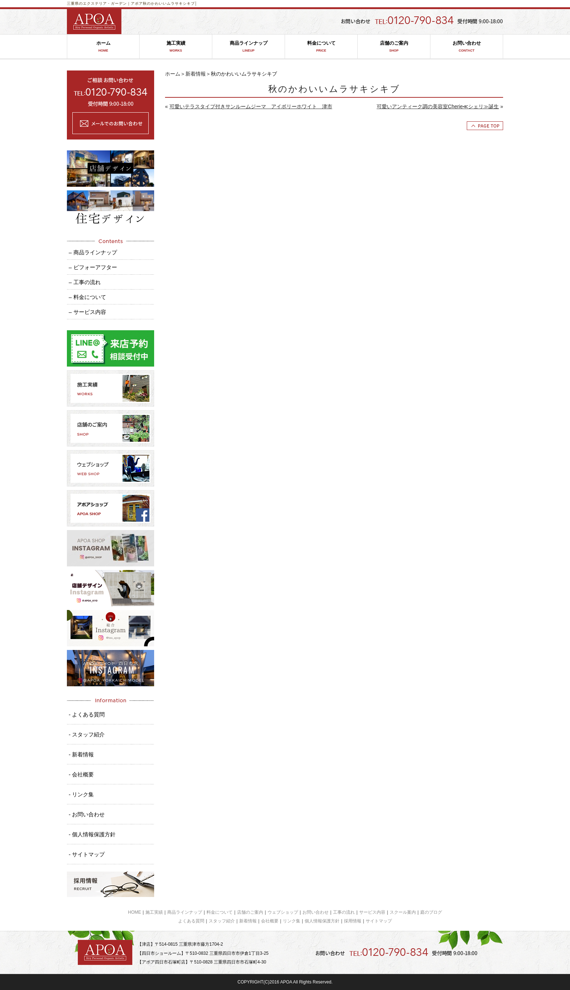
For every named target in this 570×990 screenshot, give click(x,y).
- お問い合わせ (87, 814)
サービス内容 (372, 912)
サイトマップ (379, 921)
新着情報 (195, 74)
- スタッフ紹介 (87, 734)
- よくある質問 (87, 714)
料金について (321, 46)
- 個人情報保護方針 (92, 834)
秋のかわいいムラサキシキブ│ (170, 3)
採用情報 (352, 921)
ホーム (103, 46)
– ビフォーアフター (93, 267)
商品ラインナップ (248, 46)
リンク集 (291, 921)
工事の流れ (344, 912)
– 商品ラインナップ (93, 252)
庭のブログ (431, 912)
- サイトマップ (87, 854)
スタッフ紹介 (222, 921)
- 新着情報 (81, 754)
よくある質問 (191, 921)
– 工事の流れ (85, 282)
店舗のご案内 (394, 46)
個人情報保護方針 (322, 921)
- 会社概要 (81, 774)
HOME (134, 912)
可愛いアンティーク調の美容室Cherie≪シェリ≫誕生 (438, 106)
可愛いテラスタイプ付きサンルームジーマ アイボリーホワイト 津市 (250, 106)
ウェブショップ (283, 912)
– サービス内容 (87, 312)
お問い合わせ (466, 46)
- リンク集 (81, 794)
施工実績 (176, 46)
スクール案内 (403, 912)
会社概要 (269, 921)
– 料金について (87, 297)
